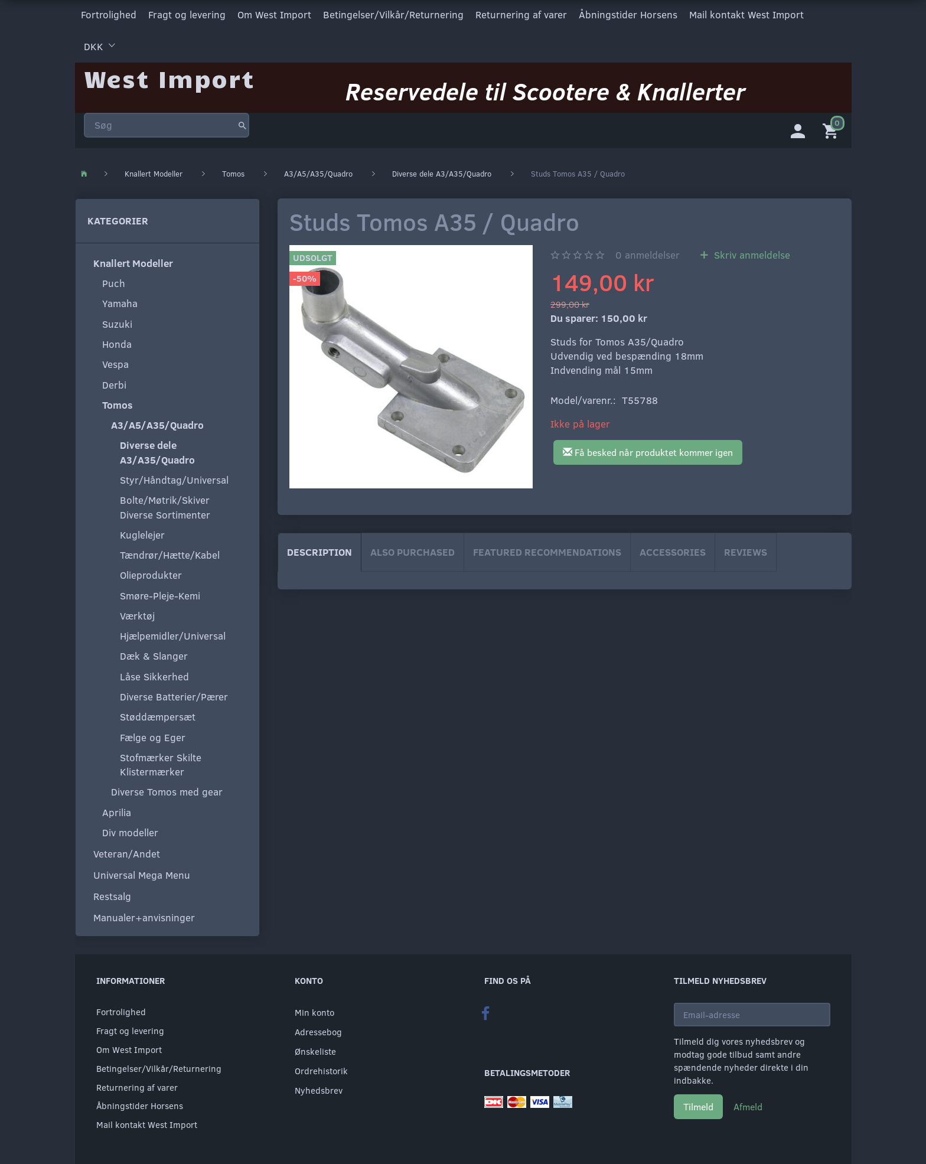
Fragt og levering (187, 14)
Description (319, 549)
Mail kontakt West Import (746, 14)
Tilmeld (698, 1104)
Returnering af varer (521, 14)
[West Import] (169, 73)
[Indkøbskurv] (833, 127)
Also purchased (412, 549)
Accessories (673, 549)
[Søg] (242, 120)
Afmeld (747, 1104)
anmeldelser (647, 252)
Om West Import (274, 14)
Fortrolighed (108, 14)
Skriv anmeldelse (750, 252)
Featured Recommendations (547, 549)
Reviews (745, 549)
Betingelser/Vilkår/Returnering (393, 14)
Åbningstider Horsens (628, 14)
